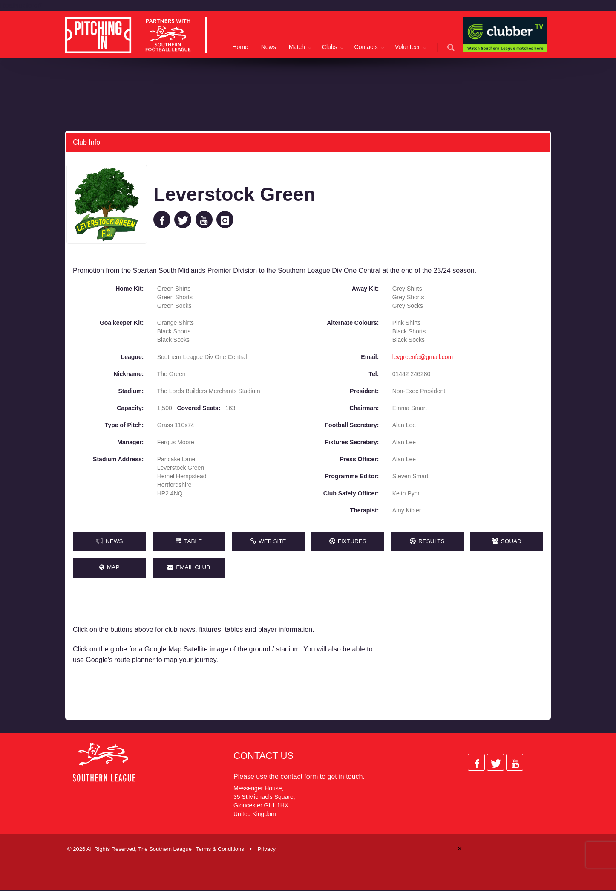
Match (297, 46)
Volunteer (407, 46)
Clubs (329, 46)
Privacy (266, 850)
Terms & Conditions (220, 850)
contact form (299, 777)
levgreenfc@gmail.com (422, 356)
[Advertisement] (469, 653)
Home (240, 46)
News (268, 46)
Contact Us (263, 756)
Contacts (366, 46)
